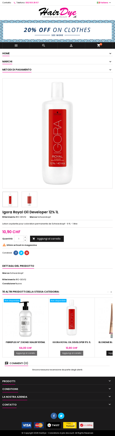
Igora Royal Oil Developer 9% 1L (72, 342)
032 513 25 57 (32, 2)
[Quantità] (18, 239)
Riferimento (8, 217)
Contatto (6, 2)
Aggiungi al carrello (46, 239)
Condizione (8, 283)
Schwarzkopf (16, 273)
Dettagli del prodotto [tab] (18, 266)
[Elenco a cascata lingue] (104, 2)
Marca (33, 217)
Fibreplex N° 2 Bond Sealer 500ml (25, 342)
